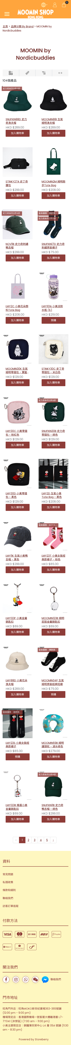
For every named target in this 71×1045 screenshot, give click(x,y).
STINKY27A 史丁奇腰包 (17, 183)
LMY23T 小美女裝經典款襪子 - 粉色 (53, 557)
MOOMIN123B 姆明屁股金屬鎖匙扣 (53, 620)
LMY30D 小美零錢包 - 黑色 (16, 495)
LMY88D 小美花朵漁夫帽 (16, 682)
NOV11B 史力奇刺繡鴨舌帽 (17, 246)
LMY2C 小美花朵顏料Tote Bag (17, 308)
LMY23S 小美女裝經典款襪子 (17, 744)
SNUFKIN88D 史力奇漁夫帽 (16, 121)
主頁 (5, 26)
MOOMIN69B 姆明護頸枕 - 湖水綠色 (53, 744)
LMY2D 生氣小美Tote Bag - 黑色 (52, 495)
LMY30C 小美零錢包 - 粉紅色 (16, 433)
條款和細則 (9, 890)
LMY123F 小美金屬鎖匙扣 (16, 620)
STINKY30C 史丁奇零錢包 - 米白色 (53, 370)
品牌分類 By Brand (22, 26)
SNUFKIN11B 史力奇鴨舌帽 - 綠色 (52, 807)
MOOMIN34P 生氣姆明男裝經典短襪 (53, 682)
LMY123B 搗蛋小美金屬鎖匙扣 (16, 807)
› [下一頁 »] (53, 840)
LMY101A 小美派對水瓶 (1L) (52, 308)
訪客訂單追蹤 (10, 906)
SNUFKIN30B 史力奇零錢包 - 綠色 (53, 433)
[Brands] (27, 73)
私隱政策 (8, 882)
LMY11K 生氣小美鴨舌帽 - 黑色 (17, 557)
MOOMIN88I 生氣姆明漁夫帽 (52, 121)
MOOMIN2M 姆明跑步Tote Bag (53, 183)
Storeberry (42, 1039)
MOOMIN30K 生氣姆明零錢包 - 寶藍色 (17, 371)
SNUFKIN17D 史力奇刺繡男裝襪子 (53, 246)
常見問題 (8, 874)
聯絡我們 (8, 898)
